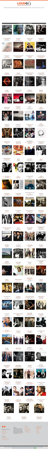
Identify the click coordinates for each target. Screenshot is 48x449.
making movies (39, 426)
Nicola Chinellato (4, 437)
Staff (14, 426)
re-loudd (26, 427)
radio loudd (27, 430)
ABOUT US (41, 7)
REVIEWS (5, 7)
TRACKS (36, 7)
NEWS (30, 7)
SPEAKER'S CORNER (12, 7)
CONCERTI (32, 7)
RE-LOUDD (8, 7)
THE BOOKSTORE (22, 7)
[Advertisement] (24, 15)
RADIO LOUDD (17, 7)
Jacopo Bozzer (4, 433)
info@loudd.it (20, 433)
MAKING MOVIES (27, 7)
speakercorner (27, 429)
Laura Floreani (4, 430)
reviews (26, 426)
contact (37, 431)
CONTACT (38, 7)
